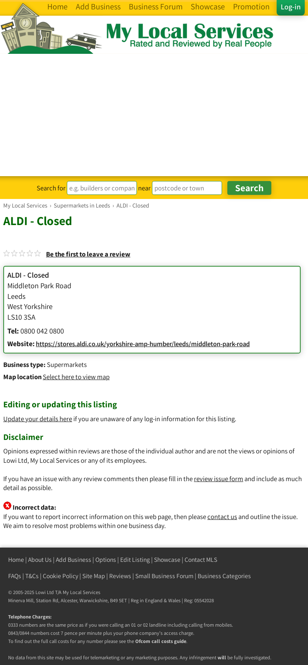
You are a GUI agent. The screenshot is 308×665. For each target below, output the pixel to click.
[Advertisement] (154, 115)
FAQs (14, 576)
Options (105, 559)
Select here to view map (76, 376)
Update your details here (37, 418)
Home (16, 559)
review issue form (218, 478)
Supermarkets (67, 364)
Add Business (73, 559)
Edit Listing (135, 559)
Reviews (120, 576)
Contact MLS (201, 559)
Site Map (93, 576)
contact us (222, 516)
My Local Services (81, 592)
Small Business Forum (164, 576)
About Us (40, 559)
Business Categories (224, 576)
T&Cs (32, 576)
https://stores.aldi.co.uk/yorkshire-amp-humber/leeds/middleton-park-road (143, 343)
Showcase (167, 559)
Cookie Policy (60, 576)
